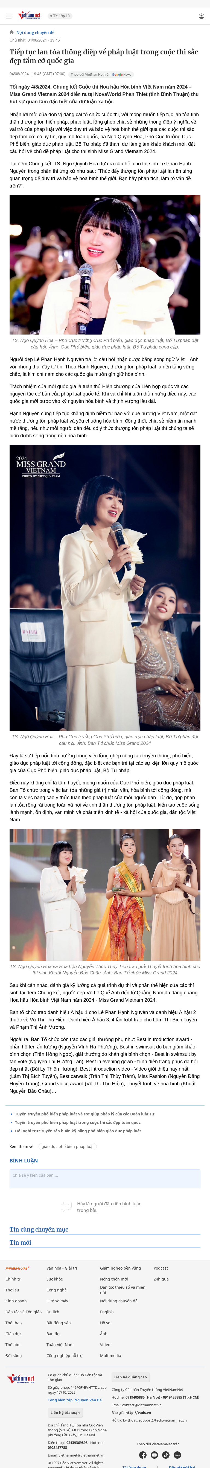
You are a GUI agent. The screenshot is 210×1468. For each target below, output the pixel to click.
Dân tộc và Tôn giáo (23, 1311)
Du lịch (52, 1311)
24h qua (161, 1279)
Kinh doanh (16, 1300)
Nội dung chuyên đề (35, 32)
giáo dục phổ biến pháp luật (68, 1146)
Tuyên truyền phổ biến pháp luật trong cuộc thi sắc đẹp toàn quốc (78, 1122)
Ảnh (103, 1333)
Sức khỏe (54, 1279)
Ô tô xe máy (57, 1300)
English (107, 1311)
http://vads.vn (138, 1412)
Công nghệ (56, 1290)
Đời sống (13, 1355)
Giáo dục (13, 1333)
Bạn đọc (53, 1333)
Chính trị (13, 1279)
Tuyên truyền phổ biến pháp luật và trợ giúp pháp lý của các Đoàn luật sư (84, 1114)
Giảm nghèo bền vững (120, 1268)
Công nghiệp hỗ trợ (64, 1355)
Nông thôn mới (114, 1279)
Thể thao (13, 1322)
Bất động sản (58, 1322)
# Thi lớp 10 (60, 16)
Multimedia (110, 1355)
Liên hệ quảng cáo (130, 1377)
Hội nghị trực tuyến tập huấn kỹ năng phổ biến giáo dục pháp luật (78, 1130)
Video (105, 1344)
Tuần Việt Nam (60, 1344)
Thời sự (12, 1290)
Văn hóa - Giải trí (61, 1268)
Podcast (161, 1268)
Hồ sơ (105, 1322)
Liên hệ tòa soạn (65, 1412)
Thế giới (13, 1344)
